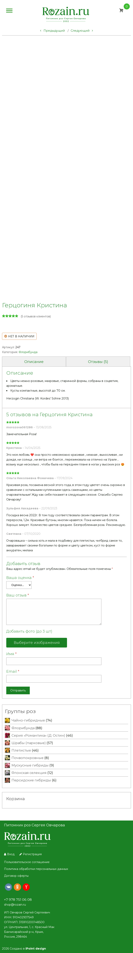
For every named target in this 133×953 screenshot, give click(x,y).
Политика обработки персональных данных (36, 869)
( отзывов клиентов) (36, 316)
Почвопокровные (28, 758)
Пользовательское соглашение (27, 862)
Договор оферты (16, 876)
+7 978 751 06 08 (18, 900)
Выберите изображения (37, 642)
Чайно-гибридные (28, 720)
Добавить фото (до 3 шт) (29, 631)
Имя (11, 654)
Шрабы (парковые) (29, 743)
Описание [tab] (34, 362)
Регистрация (30, 854)
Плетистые (21, 750)
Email (12, 671)
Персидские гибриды (31, 780)
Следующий (82, 30)
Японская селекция (29, 773)
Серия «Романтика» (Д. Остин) (38, 735)
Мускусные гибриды (30, 765)
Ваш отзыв (17, 595)
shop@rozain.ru (15, 904)
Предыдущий (52, 30)
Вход (9, 854)
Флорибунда (28, 352)
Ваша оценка (20, 578)
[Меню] (9, 11)
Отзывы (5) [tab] (98, 362)
